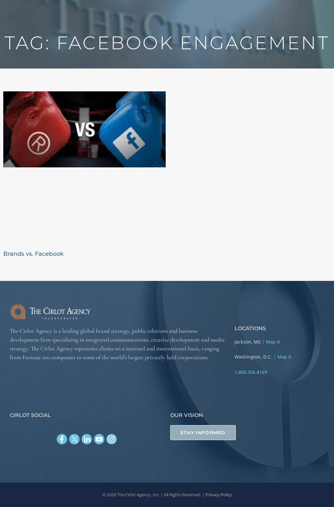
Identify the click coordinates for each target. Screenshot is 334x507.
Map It (273, 341)
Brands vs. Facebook (33, 253)
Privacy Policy (218, 495)
